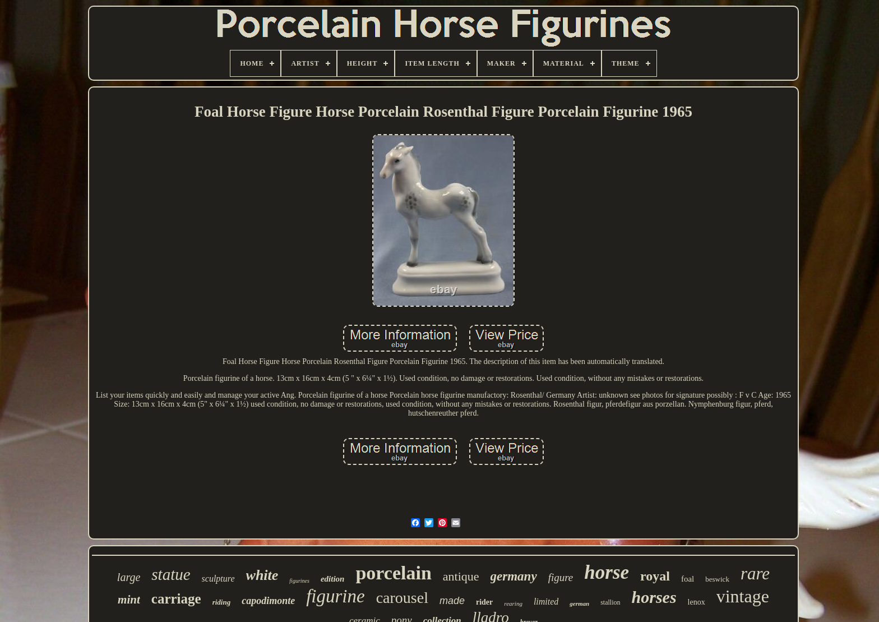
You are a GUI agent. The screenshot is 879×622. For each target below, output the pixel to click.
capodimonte (268, 600)
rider (484, 602)
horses (654, 597)
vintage (742, 596)
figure (560, 577)
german (579, 603)
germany (514, 576)
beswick (717, 579)
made (452, 600)
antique (461, 576)
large (128, 577)
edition (333, 578)
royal (655, 576)
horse (606, 572)
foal (687, 578)
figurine (335, 596)
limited (546, 601)
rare (755, 573)
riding (221, 602)
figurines (299, 581)
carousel (402, 597)
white (262, 575)
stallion (610, 602)
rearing (513, 603)
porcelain (393, 573)
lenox (696, 602)
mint (129, 599)
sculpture (218, 578)
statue (170, 574)
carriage (176, 598)
